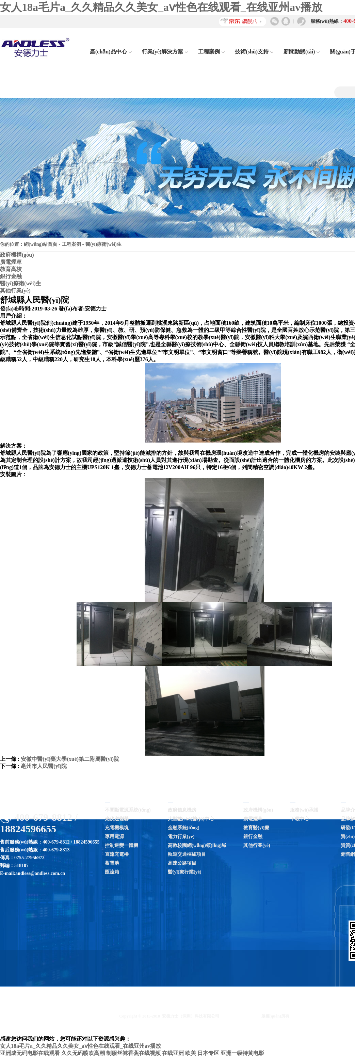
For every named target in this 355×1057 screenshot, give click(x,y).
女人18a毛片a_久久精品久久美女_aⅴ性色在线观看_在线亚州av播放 (161, 7)
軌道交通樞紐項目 (187, 854)
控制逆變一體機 (121, 845)
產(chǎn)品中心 (111, 51)
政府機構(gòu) (17, 255)
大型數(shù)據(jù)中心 (191, 818)
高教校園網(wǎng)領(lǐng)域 (197, 845)
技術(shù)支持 (254, 51)
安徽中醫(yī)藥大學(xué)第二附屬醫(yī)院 (70, 759)
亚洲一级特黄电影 (242, 1053)
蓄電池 (112, 863)
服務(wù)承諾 (304, 810)
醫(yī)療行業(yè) (184, 872)
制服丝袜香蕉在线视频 (133, 1053)
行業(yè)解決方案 (165, 51)
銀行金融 (11, 276)
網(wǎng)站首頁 (40, 244)
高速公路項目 (182, 863)
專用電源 (114, 836)
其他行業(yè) (15, 290)
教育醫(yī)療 (256, 827)
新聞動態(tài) (302, 51)
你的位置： (12, 244)
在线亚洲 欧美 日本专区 (190, 1053)
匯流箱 (112, 872)
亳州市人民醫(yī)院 (44, 766)
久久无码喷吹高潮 (83, 1053)
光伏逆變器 (117, 818)
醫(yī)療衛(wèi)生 (103, 244)
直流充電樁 (117, 854)
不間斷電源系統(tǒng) (128, 810)
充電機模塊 (117, 827)
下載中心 (299, 818)
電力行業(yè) (181, 836)
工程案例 (211, 51)
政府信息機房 (182, 810)
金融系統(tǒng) (183, 827)
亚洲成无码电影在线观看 (30, 1053)
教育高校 (11, 269)
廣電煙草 (11, 262)
